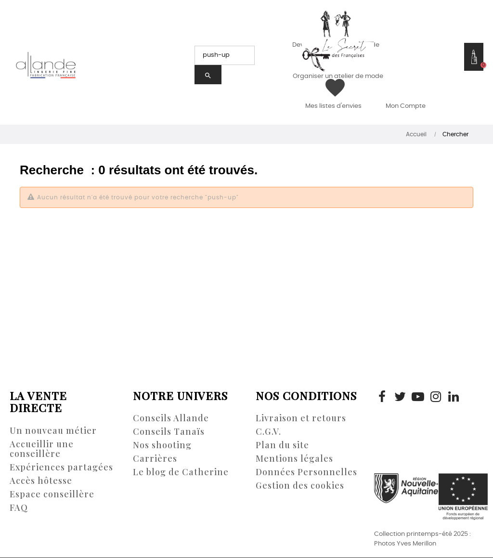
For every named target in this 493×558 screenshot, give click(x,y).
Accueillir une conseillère (42, 448)
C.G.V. (268, 431)
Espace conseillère (52, 494)
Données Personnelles (306, 472)
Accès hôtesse (41, 480)
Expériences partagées (61, 467)
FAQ (19, 507)
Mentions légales (294, 458)
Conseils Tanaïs (169, 431)
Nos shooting (162, 445)
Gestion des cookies (300, 485)
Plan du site (282, 445)
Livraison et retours (301, 418)
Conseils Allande (171, 418)
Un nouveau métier (53, 430)
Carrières (155, 458)
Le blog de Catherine (181, 472)
